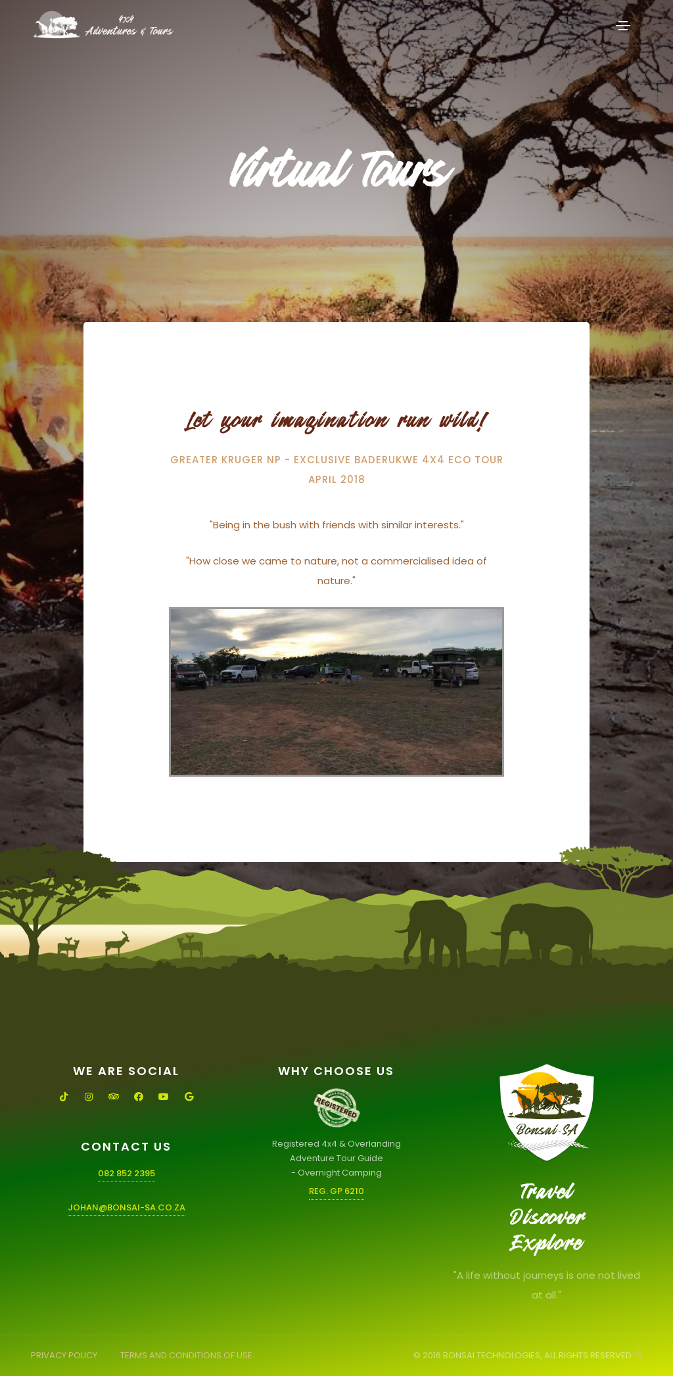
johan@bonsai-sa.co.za (126, 1207)
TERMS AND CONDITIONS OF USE (186, 1355)
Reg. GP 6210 (336, 1191)
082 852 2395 (126, 1173)
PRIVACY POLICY (64, 1355)
